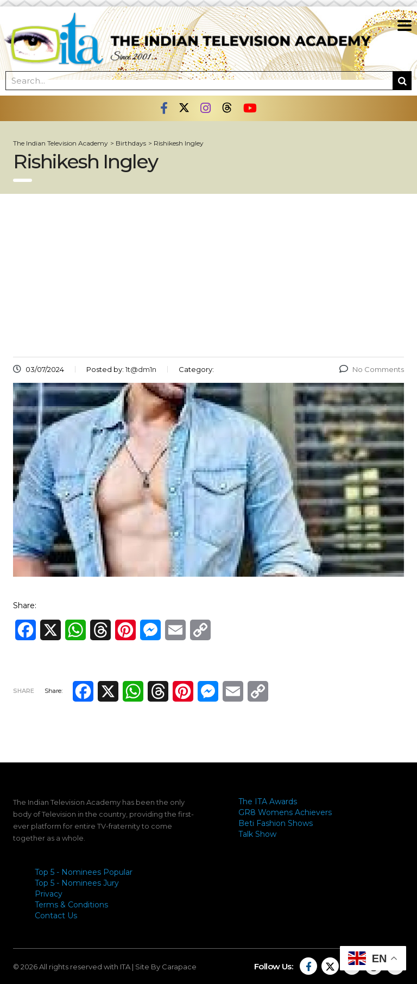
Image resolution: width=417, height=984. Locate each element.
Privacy (48, 894)
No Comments (371, 369)
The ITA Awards (267, 801)
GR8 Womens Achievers (285, 812)
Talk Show (257, 834)
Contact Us (56, 915)
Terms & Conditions (71, 905)
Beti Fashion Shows (275, 823)
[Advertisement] (208, 275)
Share (23, 691)
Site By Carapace (166, 966)
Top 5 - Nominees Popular (83, 872)
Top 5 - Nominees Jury (77, 883)
